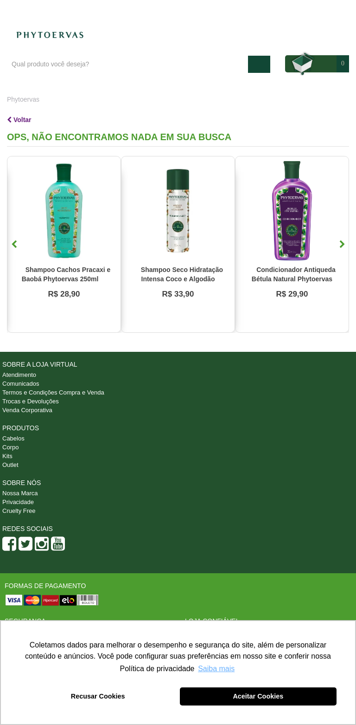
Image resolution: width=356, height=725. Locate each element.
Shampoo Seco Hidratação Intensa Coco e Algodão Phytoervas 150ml (182, 279)
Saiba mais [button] (216, 669)
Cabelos (13, 438)
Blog (235, 10)
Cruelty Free (19, 511)
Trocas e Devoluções (30, 401)
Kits (7, 456)
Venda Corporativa (27, 410)
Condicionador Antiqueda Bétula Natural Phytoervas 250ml (294, 279)
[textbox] (127, 64)
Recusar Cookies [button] (98, 696)
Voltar (19, 120)
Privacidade (18, 502)
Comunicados (20, 384)
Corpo (10, 447)
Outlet (10, 465)
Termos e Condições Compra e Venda (53, 392)
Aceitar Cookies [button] (258, 696)
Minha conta (324, 10)
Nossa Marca (20, 493)
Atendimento (274, 10)
